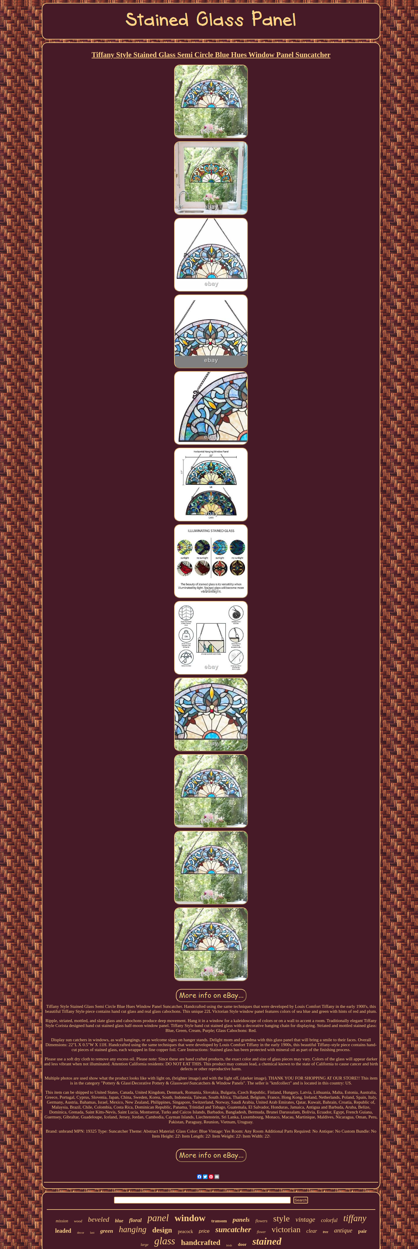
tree (325, 1232)
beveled (98, 1219)
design (162, 1230)
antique (343, 1230)
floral (135, 1220)
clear (311, 1231)
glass (164, 1241)
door (242, 1244)
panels (241, 1219)
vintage (305, 1219)
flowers (261, 1221)
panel (158, 1218)
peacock (185, 1231)
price (204, 1231)
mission (62, 1221)
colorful (329, 1220)
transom (219, 1221)
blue (119, 1220)
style (281, 1218)
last (92, 1232)
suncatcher (233, 1229)
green (106, 1231)
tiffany (354, 1218)
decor (80, 1232)
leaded (63, 1231)
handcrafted (200, 1242)
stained (266, 1241)
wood (78, 1221)
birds (229, 1245)
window (190, 1218)
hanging (133, 1229)
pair (362, 1231)
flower (261, 1232)
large (144, 1244)
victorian (286, 1229)
